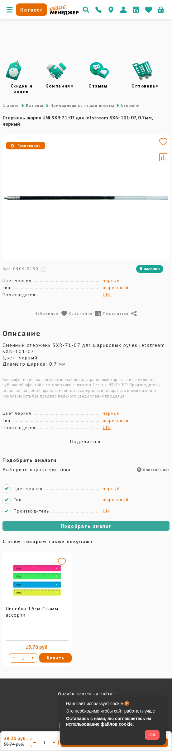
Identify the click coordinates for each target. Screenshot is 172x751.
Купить (55, 658)
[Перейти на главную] (64, 13)
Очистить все (153, 469)
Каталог (35, 105)
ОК (152, 735)
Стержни (130, 105)
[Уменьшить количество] (13, 657)
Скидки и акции (22, 88)
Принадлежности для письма (82, 105)
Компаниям (59, 86)
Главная (11, 105)
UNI (107, 295)
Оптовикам (145, 86)
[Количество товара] (23, 658)
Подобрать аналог (86, 526)
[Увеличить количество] (33, 657)
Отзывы (98, 86)
